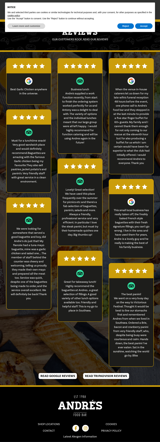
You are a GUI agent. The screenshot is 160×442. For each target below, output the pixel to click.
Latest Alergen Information (80, 437)
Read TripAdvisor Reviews (106, 376)
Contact (49, 431)
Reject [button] (125, 26)
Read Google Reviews (57, 376)
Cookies (111, 424)
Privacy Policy (111, 431)
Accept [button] (144, 26)
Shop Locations (49, 424)
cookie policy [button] (14, 15)
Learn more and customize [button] (26, 26)
